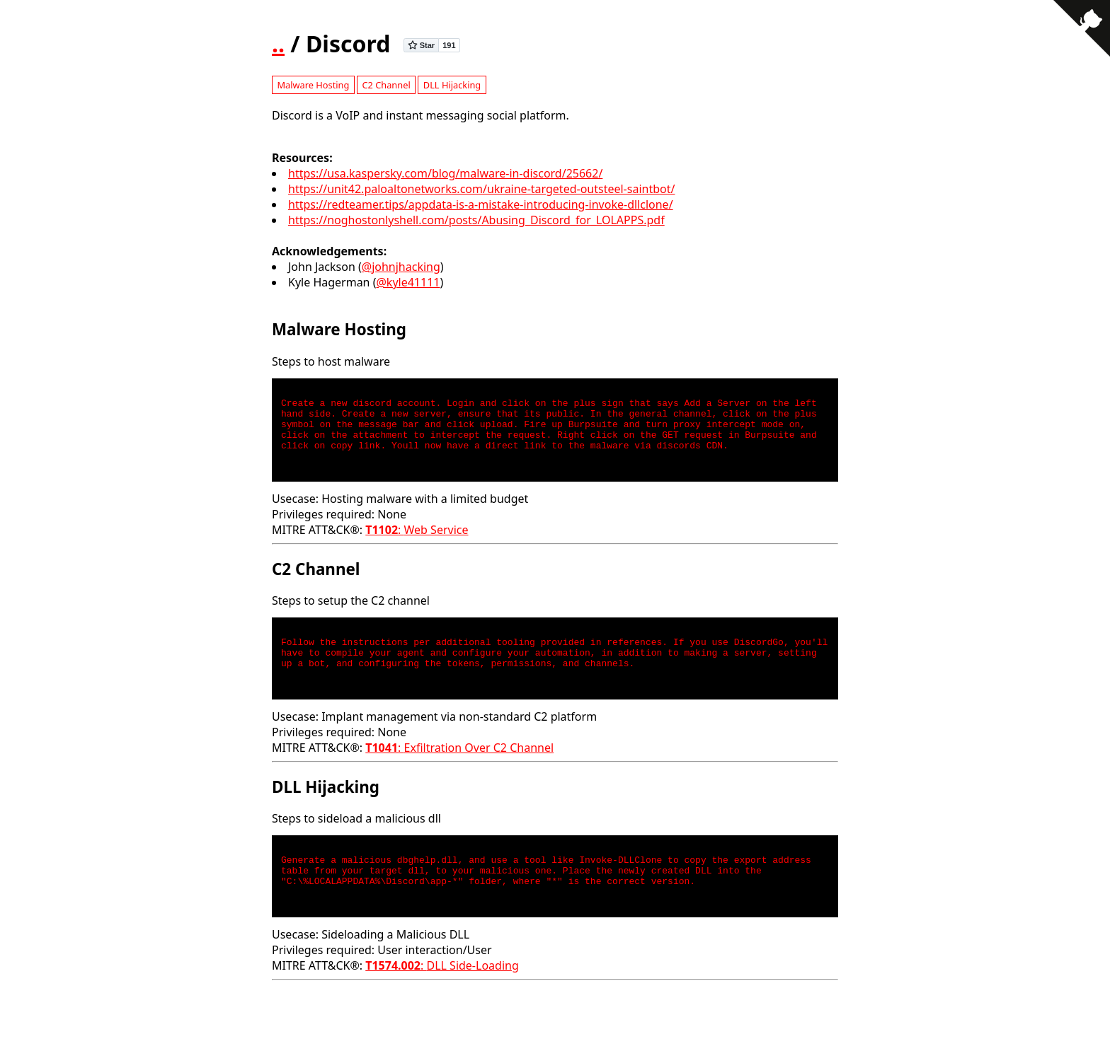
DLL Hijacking (452, 85)
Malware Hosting (313, 85)
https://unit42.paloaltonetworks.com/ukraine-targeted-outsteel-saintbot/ (481, 189)
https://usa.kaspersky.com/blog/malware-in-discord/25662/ (445, 173)
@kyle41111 (408, 282)
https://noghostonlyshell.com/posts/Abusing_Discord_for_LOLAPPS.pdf (476, 220)
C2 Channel (386, 85)
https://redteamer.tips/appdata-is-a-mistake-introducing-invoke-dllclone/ (480, 204)
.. (278, 43)
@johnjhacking (401, 266)
